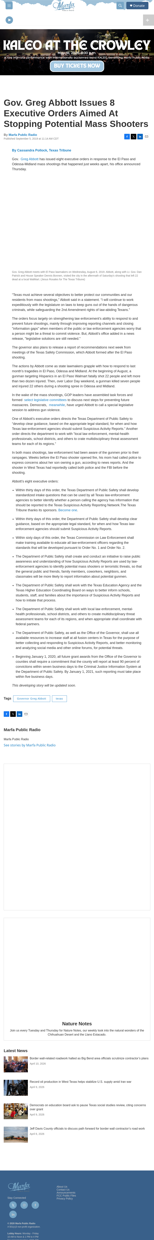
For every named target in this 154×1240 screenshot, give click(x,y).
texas (59, 699)
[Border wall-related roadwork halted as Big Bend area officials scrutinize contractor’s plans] (16, 1065)
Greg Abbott (29, 160)
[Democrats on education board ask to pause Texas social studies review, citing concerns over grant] (16, 1112)
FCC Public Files (66, 1196)
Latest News (15, 1051)
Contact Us (63, 1190)
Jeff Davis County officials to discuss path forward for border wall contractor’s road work (87, 1129)
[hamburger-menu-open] (9, 5)
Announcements (66, 1193)
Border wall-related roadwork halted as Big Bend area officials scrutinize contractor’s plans (89, 1059)
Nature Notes (77, 1024)
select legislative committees (45, 401)
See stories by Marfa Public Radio (30, 746)
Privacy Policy (65, 1199)
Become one (67, 511)
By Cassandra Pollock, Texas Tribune (41, 151)
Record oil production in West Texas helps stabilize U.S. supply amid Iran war (80, 1082)
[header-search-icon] (120, 5)
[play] (9, 20)
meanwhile (57, 406)
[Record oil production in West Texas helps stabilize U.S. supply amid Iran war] (16, 1089)
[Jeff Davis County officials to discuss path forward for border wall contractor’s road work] (16, 1136)
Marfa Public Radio (23, 136)
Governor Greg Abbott (31, 699)
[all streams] (148, 20)
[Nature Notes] (77, 967)
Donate (139, 6)
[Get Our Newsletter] (77, 838)
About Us (62, 1187)
